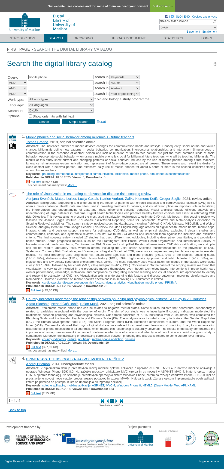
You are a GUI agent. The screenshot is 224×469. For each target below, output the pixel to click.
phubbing (48, 174)
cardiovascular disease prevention (65, 282)
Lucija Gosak (88, 199)
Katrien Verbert (111, 199)
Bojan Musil (89, 304)
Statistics (173, 38)
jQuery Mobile (163, 385)
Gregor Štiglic (170, 199)
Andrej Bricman (38, 364)
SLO (179, 16)
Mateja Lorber (65, 199)
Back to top (17, 410)
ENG (187, 16)
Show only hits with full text (53, 116)
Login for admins (209, 461)
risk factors (96, 282)
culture (71, 339)
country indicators (54, 339)
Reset (101, 121)
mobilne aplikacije (79, 385)
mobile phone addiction (107, 339)
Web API (180, 385)
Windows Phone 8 (129, 385)
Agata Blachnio (37, 304)
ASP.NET (98, 385)
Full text (36, 181)
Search (55, 38)
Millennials (122, 174)
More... (72, 185)
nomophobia (64, 174)
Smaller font (209, 31)
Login (206, 38)
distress (130, 339)
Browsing (83, 38)
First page (18, 49)
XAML (192, 385)
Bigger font (193, 31)
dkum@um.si (60, 461)
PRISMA (171, 282)
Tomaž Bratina (37, 142)
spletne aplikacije (53, 385)
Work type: (16, 100)
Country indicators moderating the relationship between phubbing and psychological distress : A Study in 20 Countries (116, 299)
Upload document (128, 38)
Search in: (15, 111)
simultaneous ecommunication (170, 174)
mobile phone (139, 174)
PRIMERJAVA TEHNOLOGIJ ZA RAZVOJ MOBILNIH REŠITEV (75, 359)
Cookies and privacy (204, 16)
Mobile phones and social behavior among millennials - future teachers (80, 137)
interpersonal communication (94, 174)
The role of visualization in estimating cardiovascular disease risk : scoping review (88, 194)
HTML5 (147, 385)
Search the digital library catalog (73, 49)
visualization (135, 282)
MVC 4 (110, 385)
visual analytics (116, 282)
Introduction (22, 38)
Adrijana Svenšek (39, 199)
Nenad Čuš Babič (64, 304)
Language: (16, 105)
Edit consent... (162, 6)
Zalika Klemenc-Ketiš (141, 199)
